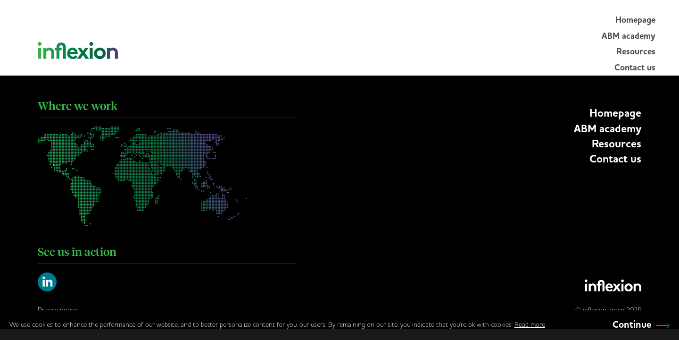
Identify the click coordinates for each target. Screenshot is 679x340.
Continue (641, 325)
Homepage (635, 20)
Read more (529, 324)
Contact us (634, 67)
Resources (635, 51)
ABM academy (628, 36)
